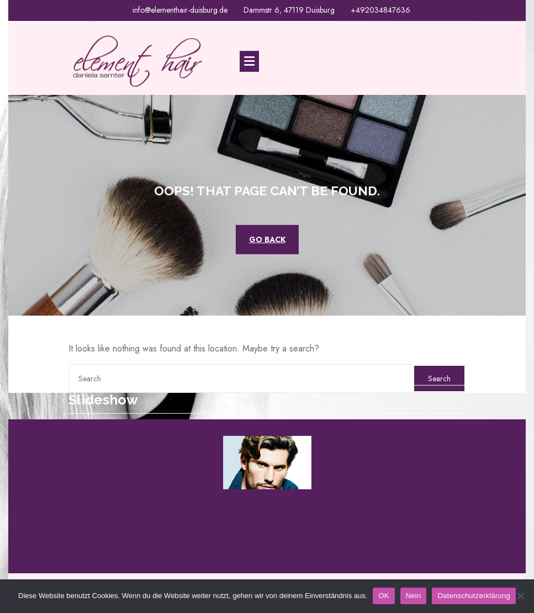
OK (383, 595)
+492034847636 (380, 9)
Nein (413, 595)
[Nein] (520, 595)
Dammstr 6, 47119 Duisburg (289, 9)
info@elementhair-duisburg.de (180, 9)
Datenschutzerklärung (473, 595)
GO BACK (267, 238)
